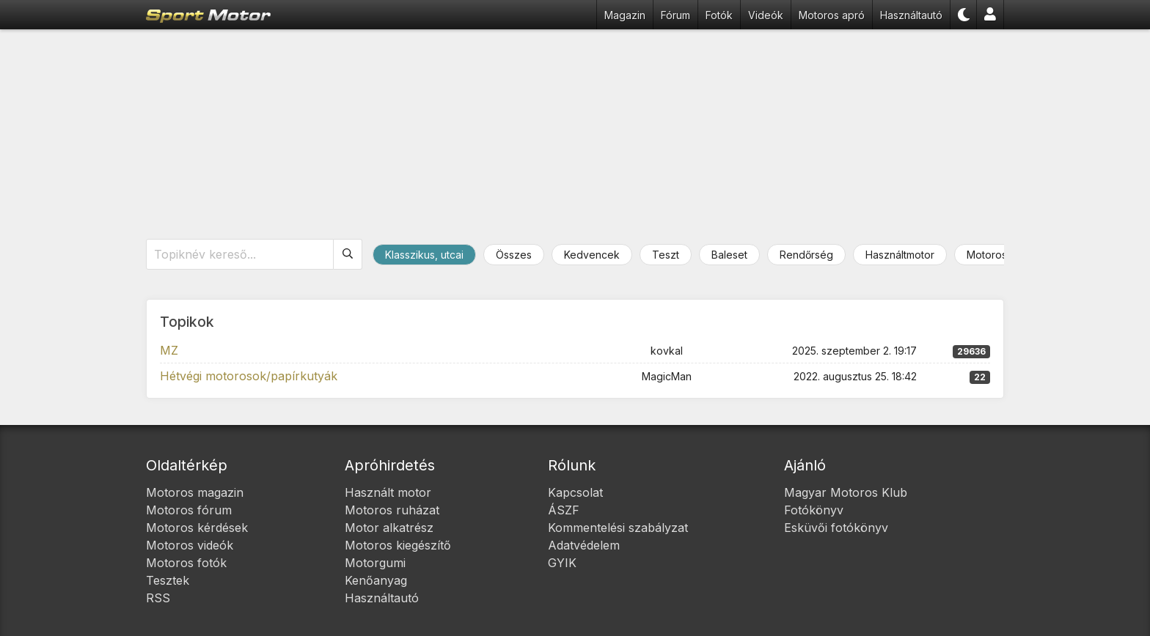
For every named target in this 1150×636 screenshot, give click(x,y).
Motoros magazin (194, 492)
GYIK (562, 562)
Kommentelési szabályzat (618, 527)
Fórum (675, 15)
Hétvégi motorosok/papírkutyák (248, 376)
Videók (765, 15)
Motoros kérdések (197, 527)
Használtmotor (899, 254)
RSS (158, 598)
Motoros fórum (189, 510)
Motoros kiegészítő (398, 545)
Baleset (729, 254)
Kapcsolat (575, 492)
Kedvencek (592, 254)
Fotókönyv (813, 510)
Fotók (719, 15)
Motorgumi (375, 562)
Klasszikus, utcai (424, 254)
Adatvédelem (584, 545)
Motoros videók (189, 545)
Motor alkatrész (389, 527)
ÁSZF (563, 510)
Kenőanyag (376, 580)
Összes (514, 254)
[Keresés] (348, 254)
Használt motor (388, 492)
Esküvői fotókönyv (836, 527)
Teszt (665, 254)
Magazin (624, 15)
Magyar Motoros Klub (845, 492)
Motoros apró (832, 15)
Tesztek (167, 580)
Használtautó (911, 15)
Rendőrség (806, 254)
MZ (169, 350)
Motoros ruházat (392, 510)
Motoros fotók (186, 562)
